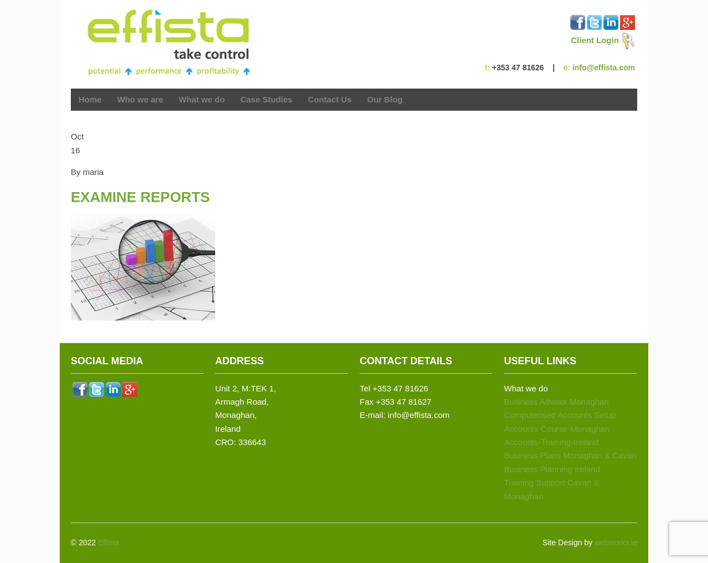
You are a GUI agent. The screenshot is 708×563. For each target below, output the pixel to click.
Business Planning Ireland (552, 469)
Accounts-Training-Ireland (551, 442)
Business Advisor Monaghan (556, 401)
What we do (202, 100)
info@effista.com (603, 67)
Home (90, 99)
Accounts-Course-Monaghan (557, 428)
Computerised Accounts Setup (560, 415)
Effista (108, 542)
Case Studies (266, 99)
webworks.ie (616, 542)
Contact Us (330, 99)
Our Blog (385, 99)
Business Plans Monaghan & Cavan (570, 455)
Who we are (140, 99)
